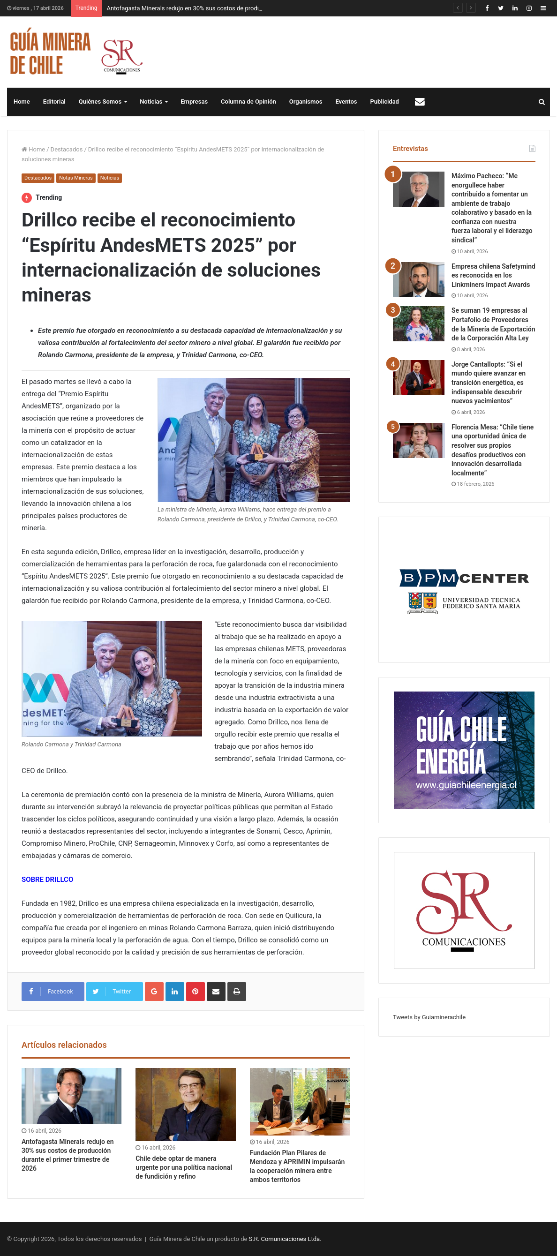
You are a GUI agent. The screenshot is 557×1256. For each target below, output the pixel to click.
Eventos (346, 101)
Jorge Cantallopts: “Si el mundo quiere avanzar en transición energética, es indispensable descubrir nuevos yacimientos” (489, 383)
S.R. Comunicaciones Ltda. (285, 1238)
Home (22, 101)
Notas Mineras (75, 178)
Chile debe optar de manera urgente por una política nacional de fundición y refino (183, 1167)
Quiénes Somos (100, 101)
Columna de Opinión (248, 101)
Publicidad (384, 101)
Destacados (67, 149)
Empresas (194, 101)
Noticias (151, 101)
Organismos (306, 101)
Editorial (54, 101)
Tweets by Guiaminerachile (429, 1017)
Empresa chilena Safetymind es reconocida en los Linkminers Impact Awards (493, 275)
